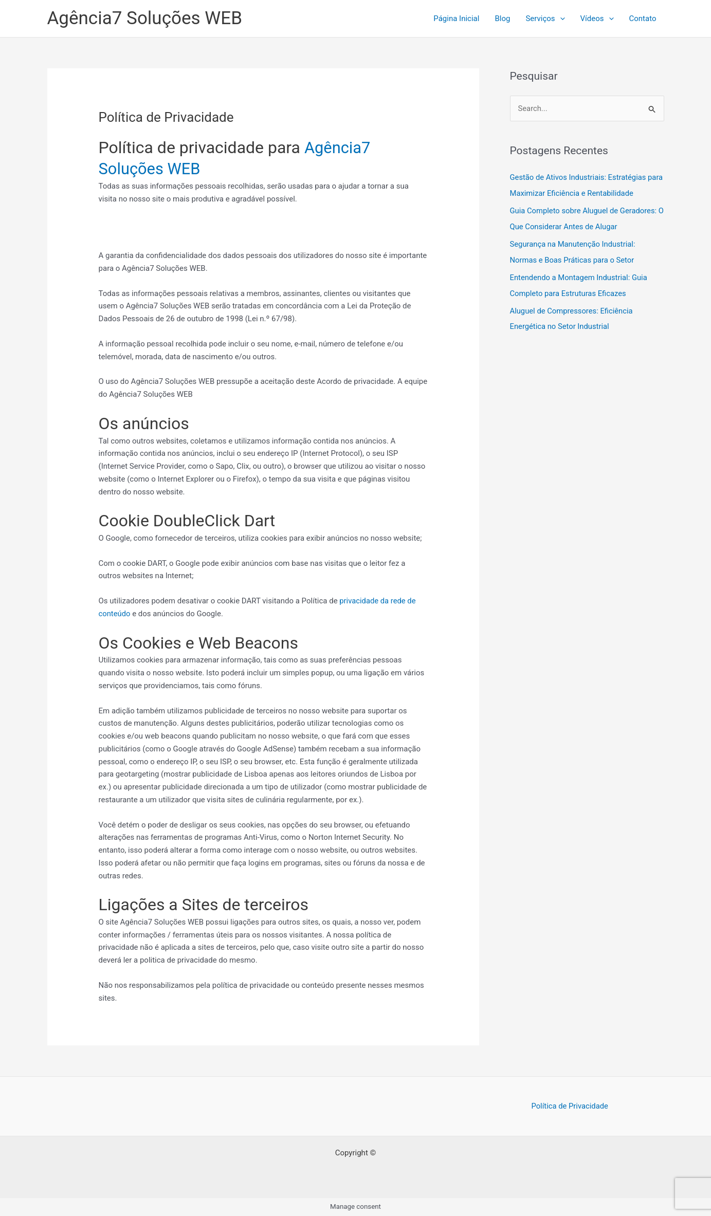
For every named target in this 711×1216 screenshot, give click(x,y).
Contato (643, 18)
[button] (560, 18)
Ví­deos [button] (597, 18)
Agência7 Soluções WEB (144, 18)
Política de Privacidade (570, 1106)
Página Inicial (456, 18)
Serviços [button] (544, 18)
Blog (502, 18)
